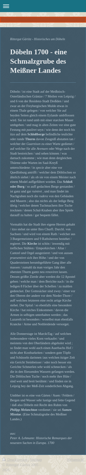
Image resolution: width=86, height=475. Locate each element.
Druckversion (15, 460)
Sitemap (36, 460)
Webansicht (75, 460)
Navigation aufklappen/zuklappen (43, 6)
